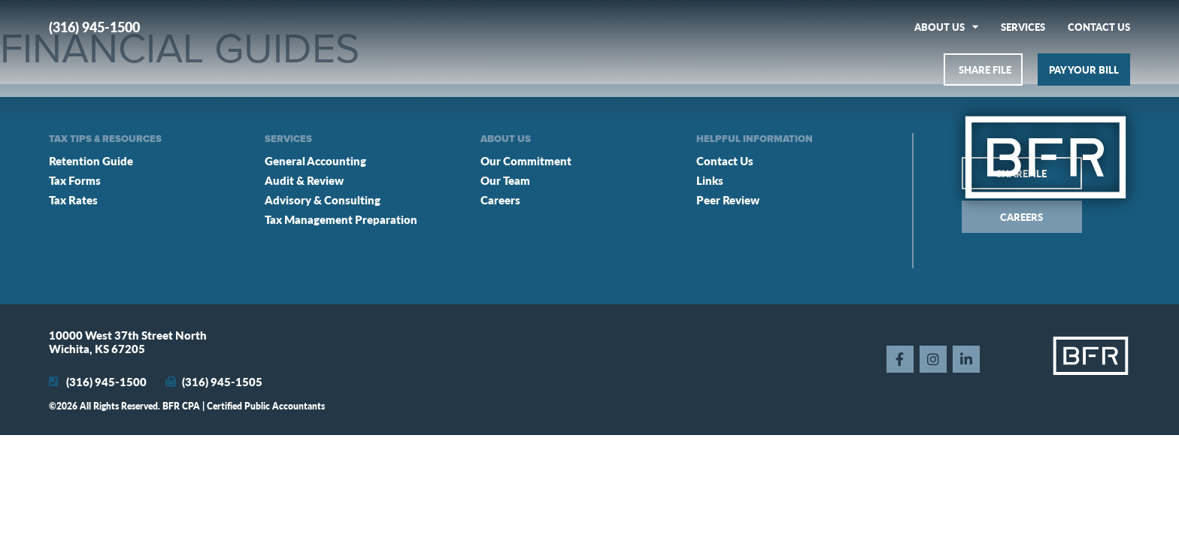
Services (1023, 27)
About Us (946, 26)
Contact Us (1099, 27)
